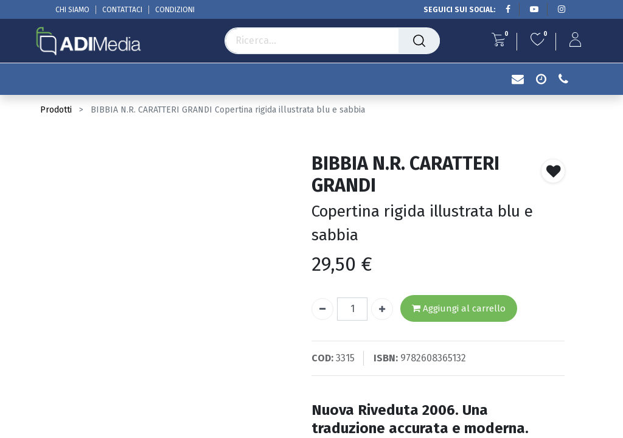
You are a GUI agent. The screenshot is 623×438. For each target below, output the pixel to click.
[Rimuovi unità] (322, 309)
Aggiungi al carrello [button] (459, 309)
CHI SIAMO (72, 9)
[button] (553, 171)
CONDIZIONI (175, 9)
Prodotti (56, 110)
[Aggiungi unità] (382, 309)
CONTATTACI (122, 9)
